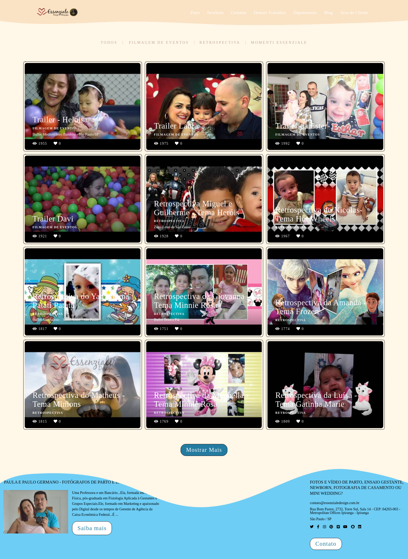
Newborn (215, 12)
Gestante (238, 12)
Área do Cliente (354, 12)
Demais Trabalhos (270, 12)
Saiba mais (92, 528)
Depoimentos (305, 12)
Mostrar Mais (204, 450)
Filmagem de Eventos (159, 43)
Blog (328, 12)
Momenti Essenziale (279, 43)
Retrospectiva (220, 43)
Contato (325, 544)
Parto (195, 12)
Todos (109, 43)
